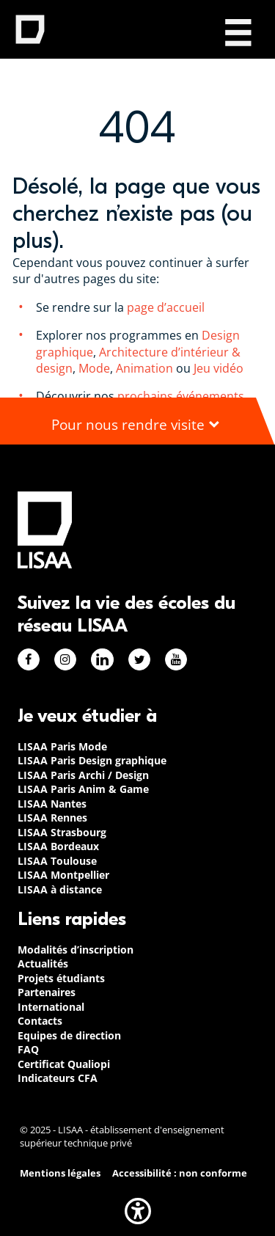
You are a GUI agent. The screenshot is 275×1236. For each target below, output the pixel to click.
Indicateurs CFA (58, 1078)
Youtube (176, 659)
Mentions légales (60, 1173)
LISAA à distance (60, 889)
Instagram (65, 659)
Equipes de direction (69, 1035)
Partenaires (47, 992)
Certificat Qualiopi (64, 1064)
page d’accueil (164, 307)
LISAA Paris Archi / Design (83, 775)
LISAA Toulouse (57, 861)
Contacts (40, 1021)
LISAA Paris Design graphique (92, 760)
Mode (94, 368)
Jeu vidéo (220, 368)
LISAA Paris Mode (62, 746)
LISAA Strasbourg (62, 832)
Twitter (139, 659)
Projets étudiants (61, 978)
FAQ (28, 1049)
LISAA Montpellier (63, 875)
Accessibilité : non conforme (179, 1173)
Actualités (43, 963)
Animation (144, 368)
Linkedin (102, 659)
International (51, 1007)
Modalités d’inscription (75, 950)
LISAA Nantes (52, 804)
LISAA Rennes (52, 817)
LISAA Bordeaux (58, 846)
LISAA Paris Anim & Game (83, 789)
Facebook (29, 659)
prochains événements (180, 396)
